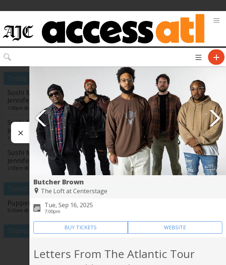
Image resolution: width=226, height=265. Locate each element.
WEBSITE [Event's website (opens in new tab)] (175, 227)
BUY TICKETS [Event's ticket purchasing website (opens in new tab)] (80, 227)
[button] (216, 20)
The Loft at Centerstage (74, 191)
